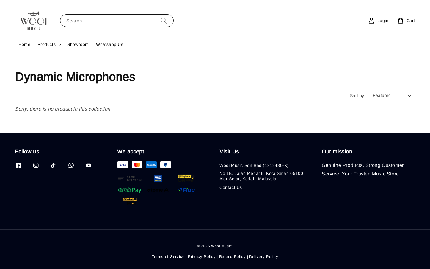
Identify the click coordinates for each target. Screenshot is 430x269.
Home (24, 44)
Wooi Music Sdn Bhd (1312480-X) (254, 165)
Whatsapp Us (109, 44)
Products (46, 44)
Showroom (78, 44)
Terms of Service (168, 256)
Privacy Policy (202, 256)
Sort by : (358, 95)
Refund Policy (232, 256)
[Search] (163, 20)
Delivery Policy (263, 256)
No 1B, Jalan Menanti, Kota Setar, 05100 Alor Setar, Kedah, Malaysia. (261, 176)
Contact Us (230, 187)
